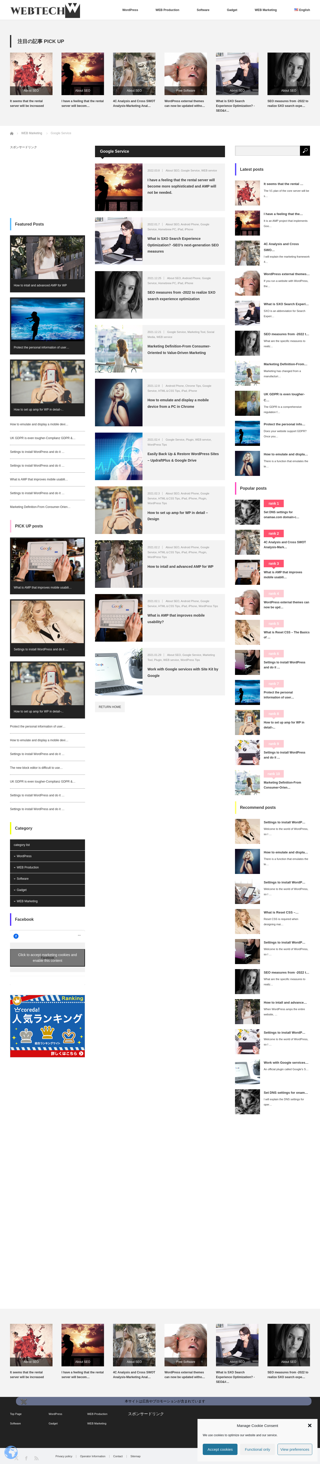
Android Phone (190, 224)
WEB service (209, 170)
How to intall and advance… (285, 1002)
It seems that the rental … (283, 184)
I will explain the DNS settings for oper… (284, 1102)
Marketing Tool (196, 331)
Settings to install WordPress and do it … (37, 452)
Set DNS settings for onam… (286, 1092)
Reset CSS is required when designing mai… (281, 922)
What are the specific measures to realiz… (284, 343)
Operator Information (93, 1456)
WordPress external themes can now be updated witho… (184, 103)
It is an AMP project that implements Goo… (286, 223)
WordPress (130, 10)
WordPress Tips (157, 444)
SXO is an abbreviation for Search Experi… (284, 313)
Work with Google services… (286, 1062)
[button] (309, 1425)
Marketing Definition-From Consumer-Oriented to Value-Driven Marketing (179, 349)
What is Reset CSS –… (281, 912)
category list (22, 845)
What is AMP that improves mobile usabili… (39, 479)
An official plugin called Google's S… (286, 1069)
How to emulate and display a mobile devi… (39, 424)
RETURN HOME (110, 707)
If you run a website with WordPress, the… (286, 283)
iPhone (189, 229)
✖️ (23, 1401)
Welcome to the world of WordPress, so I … (286, 831)
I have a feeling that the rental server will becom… (83, 103)
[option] (36, 80)
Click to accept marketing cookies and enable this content (47, 958)
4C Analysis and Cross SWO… (281, 247)
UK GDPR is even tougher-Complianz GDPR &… (43, 438)
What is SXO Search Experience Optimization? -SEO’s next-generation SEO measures (183, 245)
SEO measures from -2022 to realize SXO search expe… (288, 103)
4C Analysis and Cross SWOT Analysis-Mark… (285, 544)
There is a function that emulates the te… (286, 464)
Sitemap (135, 1456)
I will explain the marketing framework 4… (287, 259)
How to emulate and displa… (286, 454)
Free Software (185, 90)
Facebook (24, 919)
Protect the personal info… (284, 424)
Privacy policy (64, 1456)
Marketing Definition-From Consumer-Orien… (40, 507)
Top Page (16, 1413)
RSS (36, 1458)
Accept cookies (220, 1449)
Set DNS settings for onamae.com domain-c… (281, 514)
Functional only (257, 1449)
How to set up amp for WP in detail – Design (178, 516)
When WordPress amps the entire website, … (284, 1012)
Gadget (232, 10)
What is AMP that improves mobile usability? (176, 618)
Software (203, 10)
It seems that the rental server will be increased (27, 103)
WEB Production (167, 10)
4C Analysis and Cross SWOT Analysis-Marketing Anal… (134, 103)
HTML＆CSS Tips (169, 390)
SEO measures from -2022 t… (286, 334)
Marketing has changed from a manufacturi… (282, 374)
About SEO (31, 90)
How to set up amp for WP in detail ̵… (39, 409)
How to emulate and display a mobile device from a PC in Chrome (178, 403)
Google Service (190, 170)
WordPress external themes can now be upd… (286, 605)
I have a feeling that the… (283, 214)
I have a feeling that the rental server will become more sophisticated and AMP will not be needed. (182, 186)
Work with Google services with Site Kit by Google (183, 672)
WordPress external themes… (287, 274)
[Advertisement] (47, 180)
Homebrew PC (167, 229)
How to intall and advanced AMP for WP (181, 567)
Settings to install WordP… (285, 822)
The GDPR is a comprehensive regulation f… (283, 409)
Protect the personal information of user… (41, 347)
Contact (118, 1456)
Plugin (190, 439)
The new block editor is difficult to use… (36, 768)
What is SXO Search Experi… (286, 304)
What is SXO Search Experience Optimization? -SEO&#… (235, 105)
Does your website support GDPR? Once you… (285, 434)
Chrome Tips (193, 385)
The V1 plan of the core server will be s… (286, 193)
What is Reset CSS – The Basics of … (287, 635)
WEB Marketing (266, 10)
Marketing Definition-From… (286, 364)
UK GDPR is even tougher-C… (284, 397)
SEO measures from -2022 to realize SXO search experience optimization (182, 295)
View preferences (295, 1449)
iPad (180, 229)
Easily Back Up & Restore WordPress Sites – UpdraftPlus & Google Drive (183, 457)
